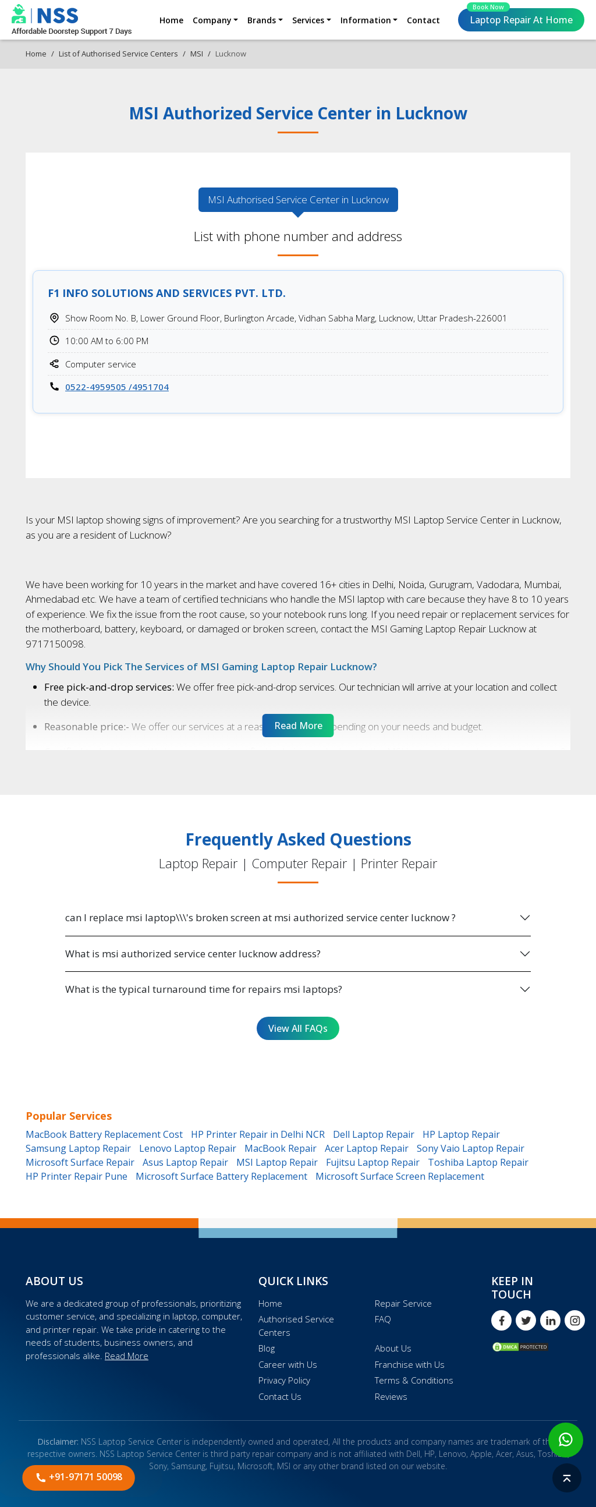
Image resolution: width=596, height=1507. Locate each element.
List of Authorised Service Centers (118, 53)
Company (212, 20)
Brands (261, 20)
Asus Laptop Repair (185, 1162)
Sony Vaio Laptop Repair (470, 1148)
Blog (266, 1348)
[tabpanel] (298, 330)
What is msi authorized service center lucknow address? (193, 953)
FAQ (383, 1319)
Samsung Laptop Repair (78, 1148)
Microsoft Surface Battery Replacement (221, 1176)
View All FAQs (298, 1028)
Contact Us (279, 1396)
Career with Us (287, 1364)
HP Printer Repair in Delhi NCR (258, 1134)
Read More (126, 1355)
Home (171, 20)
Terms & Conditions (414, 1380)
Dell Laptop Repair (373, 1134)
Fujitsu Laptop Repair (373, 1162)
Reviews (391, 1396)
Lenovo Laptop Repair (187, 1148)
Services (308, 20)
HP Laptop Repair (461, 1134)
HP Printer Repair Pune (76, 1176)
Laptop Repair (520, 17)
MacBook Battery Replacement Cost (104, 1134)
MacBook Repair (280, 1148)
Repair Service (403, 1303)
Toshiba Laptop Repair (478, 1162)
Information (365, 20)
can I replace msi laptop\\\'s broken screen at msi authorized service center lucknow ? (260, 917)
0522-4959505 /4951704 (117, 386)
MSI (196, 53)
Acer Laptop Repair (367, 1148)
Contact (423, 20)
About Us (393, 1348)
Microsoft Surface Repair (80, 1162)
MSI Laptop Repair (277, 1162)
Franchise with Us (410, 1364)
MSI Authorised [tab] (298, 199)
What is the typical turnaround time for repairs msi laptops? (203, 989)
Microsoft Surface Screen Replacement (399, 1176)
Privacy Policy (284, 1380)
